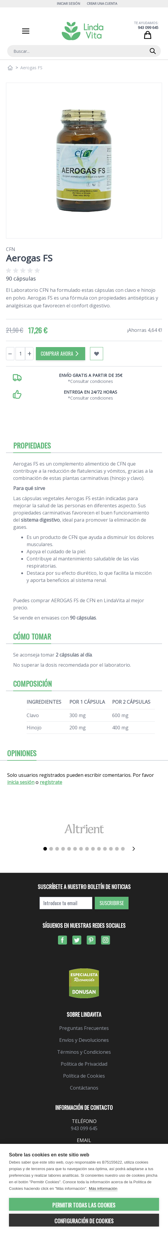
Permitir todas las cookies (83, 1205)
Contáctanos (84, 1087)
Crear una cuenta (102, 3)
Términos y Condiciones (84, 1052)
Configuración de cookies (84, 1221)
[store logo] (82, 31)
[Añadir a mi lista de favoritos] (96, 353)
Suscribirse (112, 903)
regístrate (51, 782)
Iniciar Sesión (68, 3)
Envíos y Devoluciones (84, 1040)
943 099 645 (148, 27)
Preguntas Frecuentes (84, 1028)
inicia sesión (20, 782)
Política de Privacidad (84, 1064)
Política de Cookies (84, 1076)
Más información (103, 1188)
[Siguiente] (135, 849)
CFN (10, 249)
